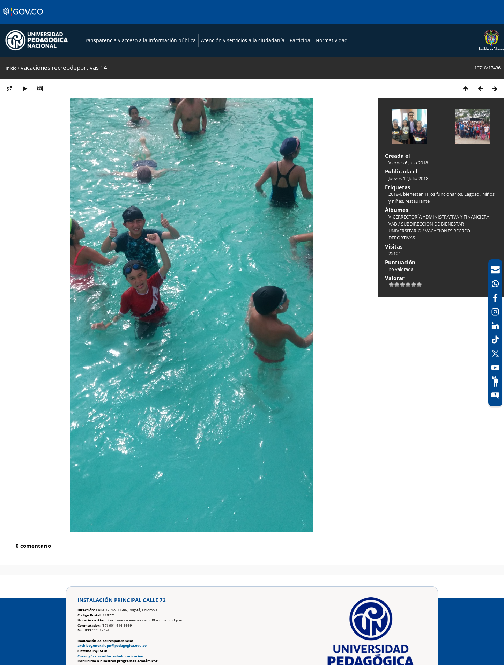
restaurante (417, 201)
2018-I (394, 194)
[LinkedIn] (495, 326)
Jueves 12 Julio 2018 (408, 178)
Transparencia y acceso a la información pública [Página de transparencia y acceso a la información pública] (139, 40)
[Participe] (495, 382)
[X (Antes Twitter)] (495, 354)
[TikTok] (495, 340)
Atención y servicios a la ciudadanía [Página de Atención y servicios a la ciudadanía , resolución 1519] (242, 40)
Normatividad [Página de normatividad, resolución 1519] (332, 40)
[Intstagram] (495, 312)
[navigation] (495, 332)
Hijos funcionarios (443, 194)
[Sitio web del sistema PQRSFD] (495, 395)
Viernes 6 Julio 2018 (408, 163)
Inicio (11, 68)
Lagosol (472, 194)
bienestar (413, 194)
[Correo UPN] (495, 270)
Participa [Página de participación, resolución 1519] (300, 40)
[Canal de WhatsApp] (495, 284)
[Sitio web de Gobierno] (23, 18)
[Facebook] (495, 298)
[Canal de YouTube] (495, 368)
